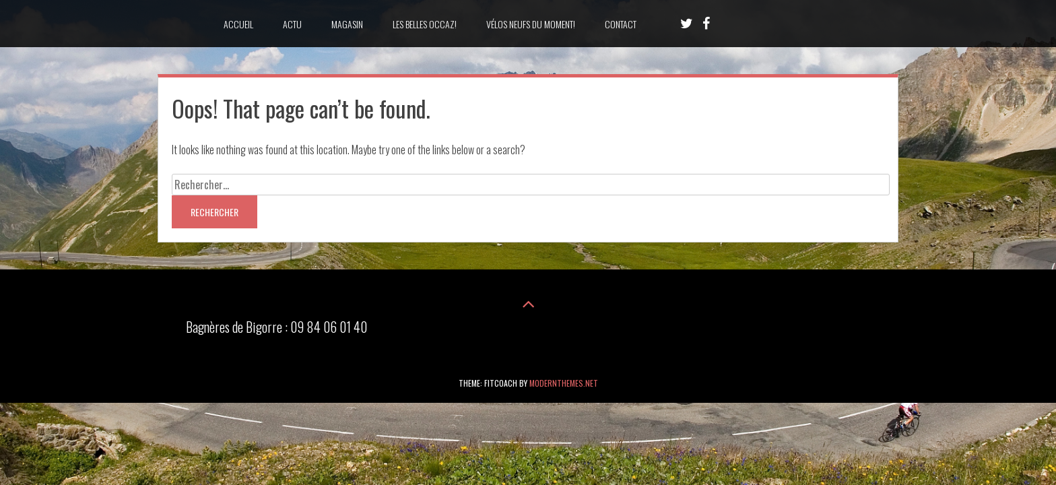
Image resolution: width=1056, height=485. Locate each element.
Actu (292, 24)
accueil (238, 24)
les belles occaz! (425, 24)
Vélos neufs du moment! (530, 24)
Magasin (347, 24)
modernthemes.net (563, 383)
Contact (620, 24)
